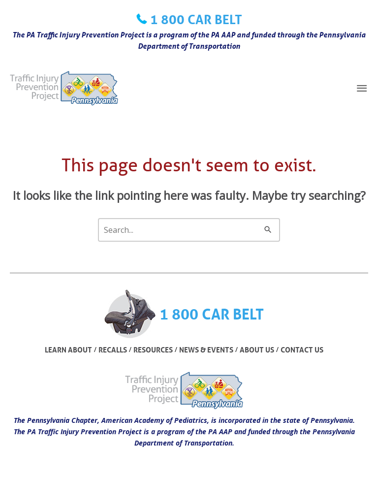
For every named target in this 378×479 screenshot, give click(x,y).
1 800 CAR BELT (196, 19)
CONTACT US (302, 349)
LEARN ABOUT (68, 349)
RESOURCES (153, 349)
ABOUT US (257, 349)
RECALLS (112, 349)
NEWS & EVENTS (206, 349)
